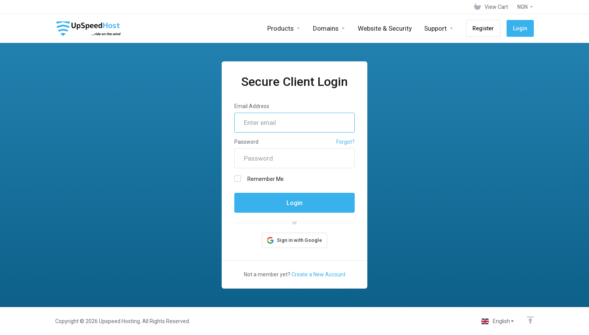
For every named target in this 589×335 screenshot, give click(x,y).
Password (246, 142)
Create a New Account (318, 274)
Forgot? (345, 142)
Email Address (251, 106)
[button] (294, 240)
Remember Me (259, 178)
